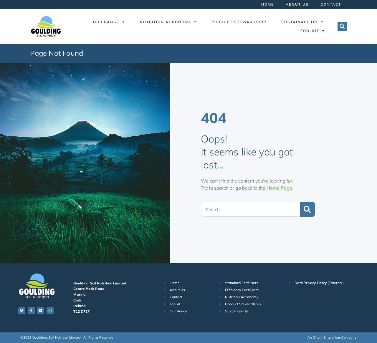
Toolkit (313, 30)
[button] (342, 26)
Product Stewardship (239, 22)
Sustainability (302, 22)
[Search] (307, 209)
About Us (297, 4)
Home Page (279, 188)
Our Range (109, 22)
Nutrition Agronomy (168, 22)
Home (267, 4)
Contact (330, 4)
